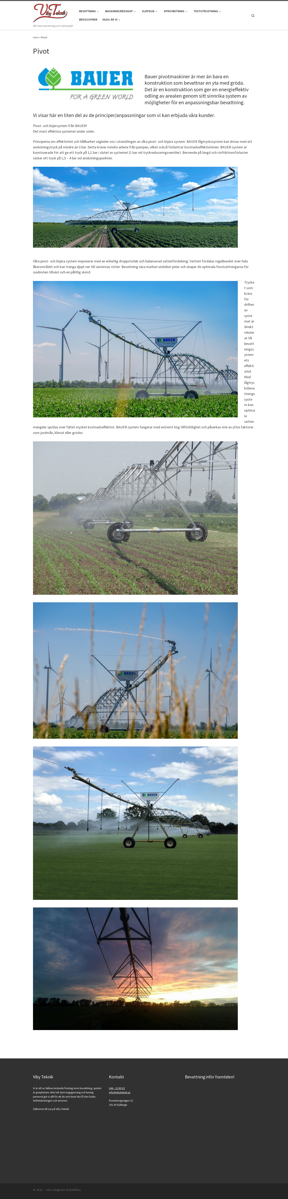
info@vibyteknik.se (119, 1092)
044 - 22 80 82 (117, 1088)
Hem (36, 37)
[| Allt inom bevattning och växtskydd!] (50, 12)
